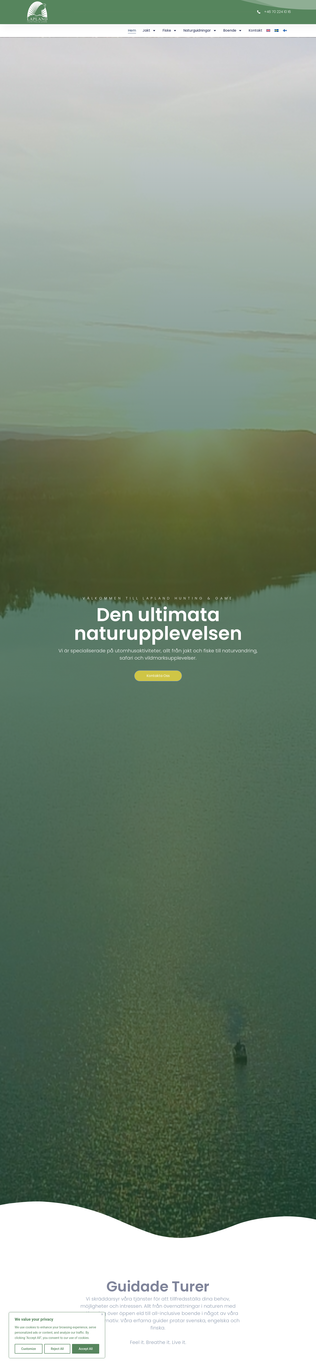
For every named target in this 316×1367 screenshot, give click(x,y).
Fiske (169, 30)
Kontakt (255, 30)
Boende (232, 30)
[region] (57, 1335)
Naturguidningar (200, 30)
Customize (28, 1349)
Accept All (86, 1349)
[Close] (102, 1314)
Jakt (149, 30)
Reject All (57, 1349)
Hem (132, 30)
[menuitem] (268, 30)
